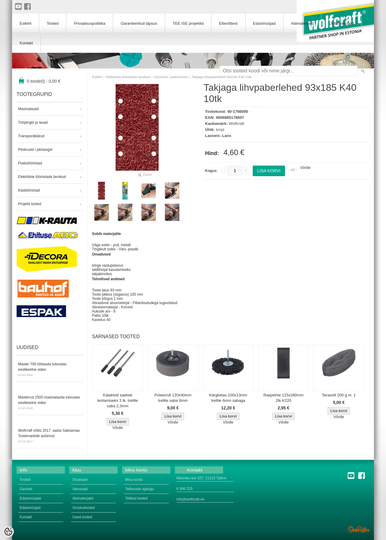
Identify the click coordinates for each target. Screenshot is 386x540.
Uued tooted (82, 517)
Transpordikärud (31, 136)
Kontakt (26, 43)
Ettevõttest (228, 23)
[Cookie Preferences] (8, 531)
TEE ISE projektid (188, 23)
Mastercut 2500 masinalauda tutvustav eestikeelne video (49, 403)
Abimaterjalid (302, 23)
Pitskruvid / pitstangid (35, 150)
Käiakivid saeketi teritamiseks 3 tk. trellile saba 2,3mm (117, 400)
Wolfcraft (236, 123)
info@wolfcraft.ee (190, 499)
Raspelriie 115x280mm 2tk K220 (284, 398)
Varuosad (79, 489)
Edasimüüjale (30, 498)
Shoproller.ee (358, 529)
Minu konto (134, 480)
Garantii (26, 489)
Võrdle (305, 168)
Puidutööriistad (30, 163)
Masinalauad (28, 109)
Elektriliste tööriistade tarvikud (42, 177)
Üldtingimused (341, 23)
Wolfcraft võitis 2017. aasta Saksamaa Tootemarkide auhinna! (49, 436)
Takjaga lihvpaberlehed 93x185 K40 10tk (222, 77)
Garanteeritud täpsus (139, 23)
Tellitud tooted (136, 498)
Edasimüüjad (264, 23)
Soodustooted (83, 508)
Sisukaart (79, 480)
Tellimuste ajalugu (139, 489)
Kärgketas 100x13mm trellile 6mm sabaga (228, 398)
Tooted (53, 23)
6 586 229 (184, 489)
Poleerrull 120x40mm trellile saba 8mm (172, 398)
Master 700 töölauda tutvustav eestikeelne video (49, 370)
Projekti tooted (29, 204)
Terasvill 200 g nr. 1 (339, 395)
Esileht (97, 77)
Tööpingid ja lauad (33, 122)
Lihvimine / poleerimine (171, 77)
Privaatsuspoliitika (89, 23)
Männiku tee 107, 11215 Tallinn (201, 478)
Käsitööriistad (29, 190)
